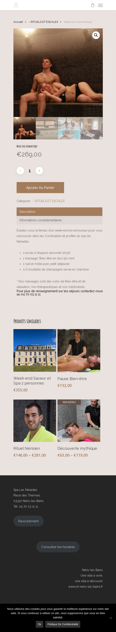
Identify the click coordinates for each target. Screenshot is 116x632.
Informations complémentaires (41, 220)
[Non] (111, 618)
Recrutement (28, 521)
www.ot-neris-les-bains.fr (85, 586)
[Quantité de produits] (30, 171)
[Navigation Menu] (100, 5)
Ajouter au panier (40, 187)
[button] (96, 35)
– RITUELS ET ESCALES (43, 21)
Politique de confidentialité (62, 624)
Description (27, 211)
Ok (39, 624)
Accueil (18, 21)
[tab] (59, 211)
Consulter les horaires (58, 547)
